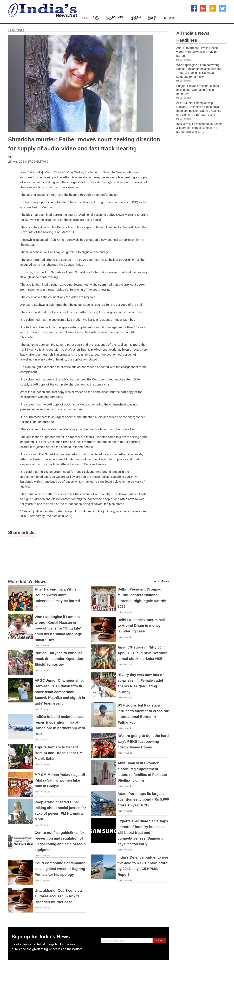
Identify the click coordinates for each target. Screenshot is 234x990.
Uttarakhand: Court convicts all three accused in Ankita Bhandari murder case (59, 896)
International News (115, 18)
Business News (136, 18)
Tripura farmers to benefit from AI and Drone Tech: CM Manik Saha (59, 753)
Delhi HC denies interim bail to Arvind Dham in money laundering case (141, 625)
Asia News (96, 18)
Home (85, 18)
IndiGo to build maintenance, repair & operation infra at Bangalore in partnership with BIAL (199, 127)
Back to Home (16, 30)
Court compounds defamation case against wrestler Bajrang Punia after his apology (60, 868)
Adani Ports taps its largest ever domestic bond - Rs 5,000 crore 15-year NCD (143, 799)
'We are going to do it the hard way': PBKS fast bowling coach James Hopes (143, 741)
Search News (152, 18)
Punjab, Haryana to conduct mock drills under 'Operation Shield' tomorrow (59, 658)
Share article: (22, 532)
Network (169, 18)
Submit (159, 940)
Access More (161, 581)
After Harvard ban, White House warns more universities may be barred (57, 595)
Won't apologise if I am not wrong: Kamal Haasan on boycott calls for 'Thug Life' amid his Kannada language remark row (58, 628)
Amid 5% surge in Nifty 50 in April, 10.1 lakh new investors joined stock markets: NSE (142, 653)
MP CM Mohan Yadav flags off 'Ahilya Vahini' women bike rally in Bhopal (60, 780)
